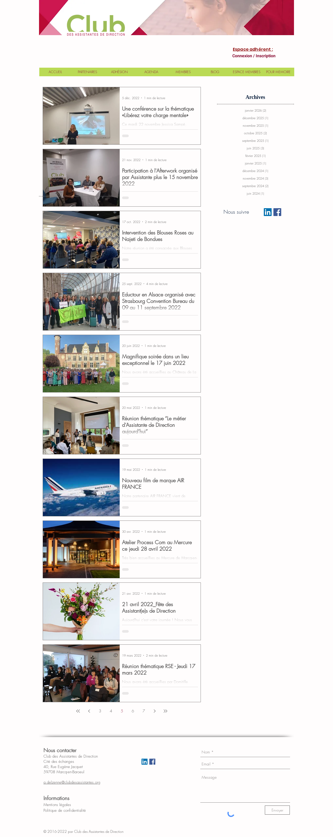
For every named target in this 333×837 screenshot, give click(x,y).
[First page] (78, 711)
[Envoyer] (277, 810)
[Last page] (165, 711)
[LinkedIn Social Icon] (268, 212)
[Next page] (154, 711)
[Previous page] (89, 711)
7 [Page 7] (144, 711)
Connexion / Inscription (254, 56)
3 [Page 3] (100, 711)
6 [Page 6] (133, 711)
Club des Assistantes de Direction (103, 831)
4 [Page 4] (111, 711)
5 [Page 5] (122, 711)
